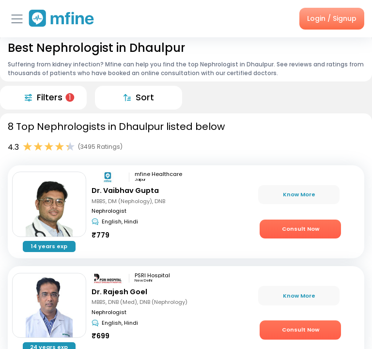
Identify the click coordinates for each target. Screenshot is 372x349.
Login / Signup (331, 18)
